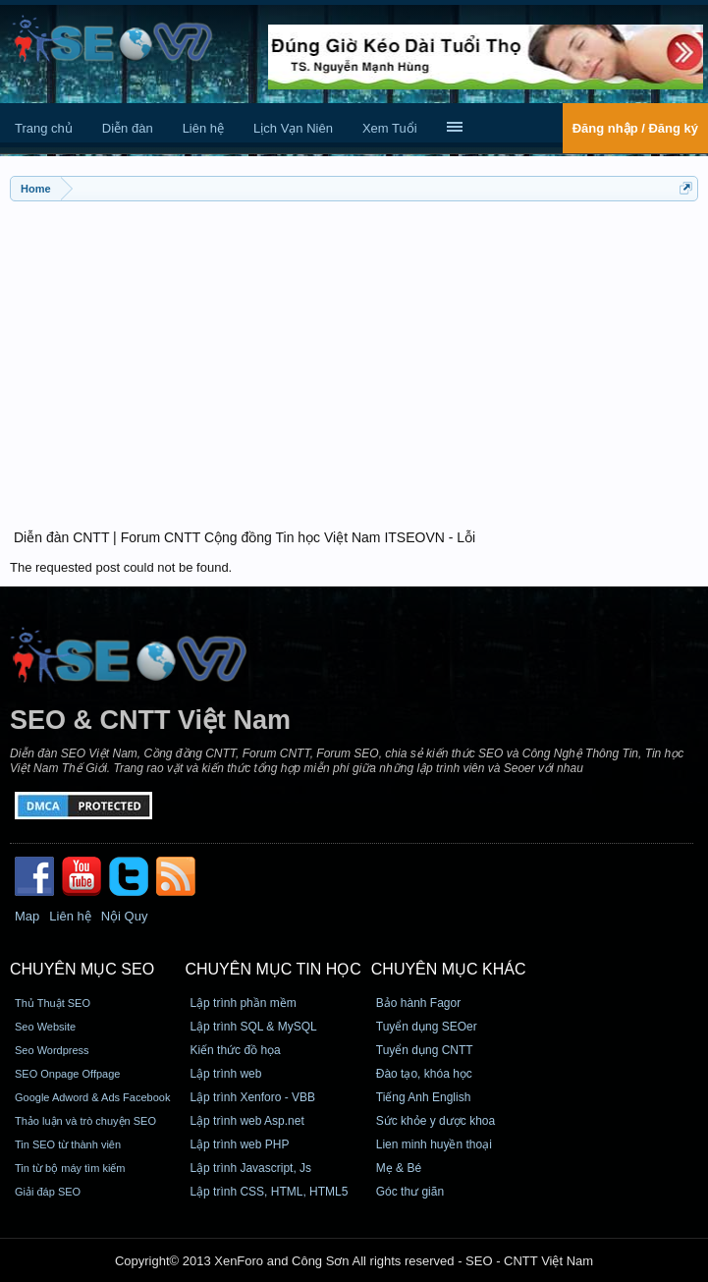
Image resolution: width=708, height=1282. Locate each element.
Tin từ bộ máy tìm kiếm (70, 1168)
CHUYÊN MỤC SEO (82, 969)
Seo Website (45, 1026)
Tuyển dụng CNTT (424, 1050)
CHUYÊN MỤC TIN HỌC (272, 969)
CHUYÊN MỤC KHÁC (448, 969)
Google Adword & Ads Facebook (92, 1097)
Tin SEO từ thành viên (68, 1144)
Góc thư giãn (410, 1191)
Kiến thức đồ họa (235, 1050)
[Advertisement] (354, 353)
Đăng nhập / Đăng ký (635, 128)
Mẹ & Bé (398, 1168)
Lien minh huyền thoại (434, 1144)
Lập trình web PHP (239, 1144)
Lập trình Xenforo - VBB (252, 1097)
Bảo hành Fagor (418, 1003)
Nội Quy (124, 916)
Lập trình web (225, 1074)
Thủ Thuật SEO (52, 1003)
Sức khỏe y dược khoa (435, 1121)
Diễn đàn (127, 128)
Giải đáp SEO (48, 1192)
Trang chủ (44, 128)
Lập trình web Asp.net (246, 1121)
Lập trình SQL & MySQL (253, 1026)
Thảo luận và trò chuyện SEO (85, 1121)
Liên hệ (203, 128)
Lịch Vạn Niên (293, 128)
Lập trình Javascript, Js (250, 1168)
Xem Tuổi (389, 128)
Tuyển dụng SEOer (426, 1026)
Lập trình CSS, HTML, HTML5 (269, 1191)
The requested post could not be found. (121, 567)
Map (27, 916)
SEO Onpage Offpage (67, 1074)
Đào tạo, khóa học (424, 1074)
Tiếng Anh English (423, 1097)
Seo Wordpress (52, 1050)
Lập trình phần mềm (243, 1003)
